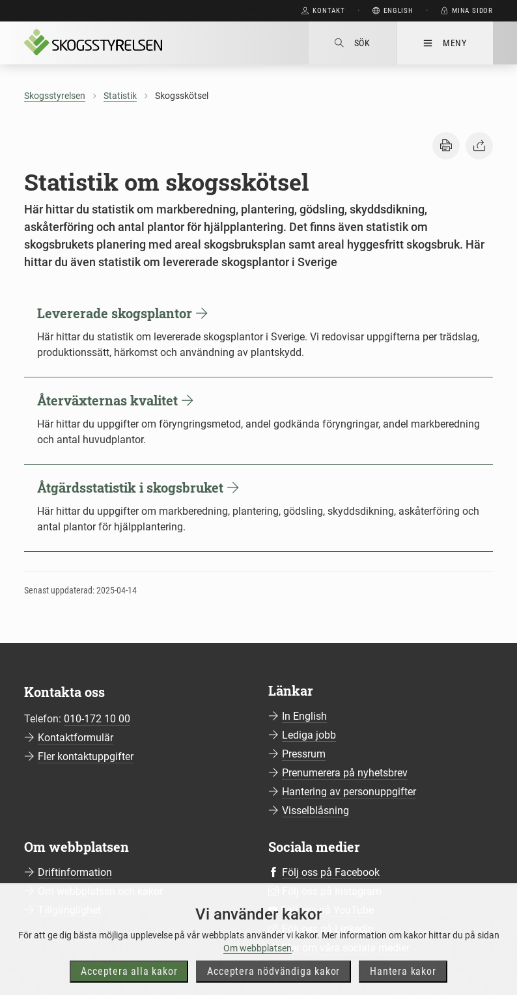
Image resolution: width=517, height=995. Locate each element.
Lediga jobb (309, 735)
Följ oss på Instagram (332, 891)
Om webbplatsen (257, 971)
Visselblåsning (315, 810)
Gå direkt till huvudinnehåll (223, 11)
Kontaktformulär (75, 737)
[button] (446, 145)
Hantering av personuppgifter (349, 791)
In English (304, 716)
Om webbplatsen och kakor (100, 891)
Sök (352, 43)
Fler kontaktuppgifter (85, 756)
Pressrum (304, 754)
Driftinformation (75, 872)
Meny (445, 43)
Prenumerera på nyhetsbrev (345, 773)
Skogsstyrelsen (54, 95)
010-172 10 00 (97, 719)
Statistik (120, 95)
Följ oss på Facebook (331, 872)
